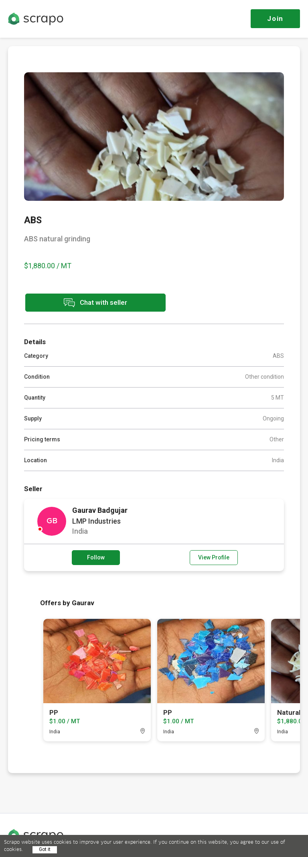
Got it (45, 849)
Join (275, 18)
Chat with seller (95, 302)
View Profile (213, 557)
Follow (96, 557)
